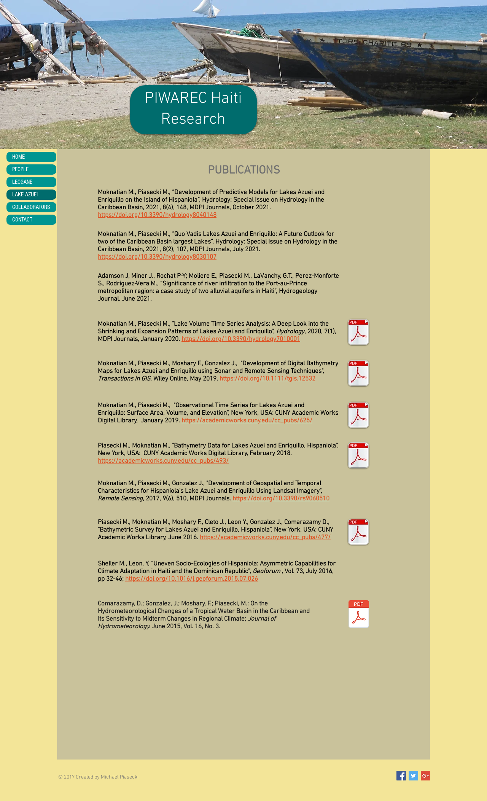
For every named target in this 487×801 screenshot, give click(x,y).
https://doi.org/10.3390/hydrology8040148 (157, 215)
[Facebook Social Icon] (401, 775)
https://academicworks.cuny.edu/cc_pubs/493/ (163, 461)
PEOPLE (20, 169)
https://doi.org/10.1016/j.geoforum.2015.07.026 (191, 579)
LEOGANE (22, 181)
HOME (18, 156)
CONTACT (22, 219)
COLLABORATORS (31, 207)
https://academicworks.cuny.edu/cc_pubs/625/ (246, 421)
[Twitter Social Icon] (413, 775)
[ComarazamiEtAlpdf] (358, 615)
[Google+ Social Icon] (425, 775)
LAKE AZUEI (25, 194)
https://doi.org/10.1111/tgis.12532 (267, 379)
